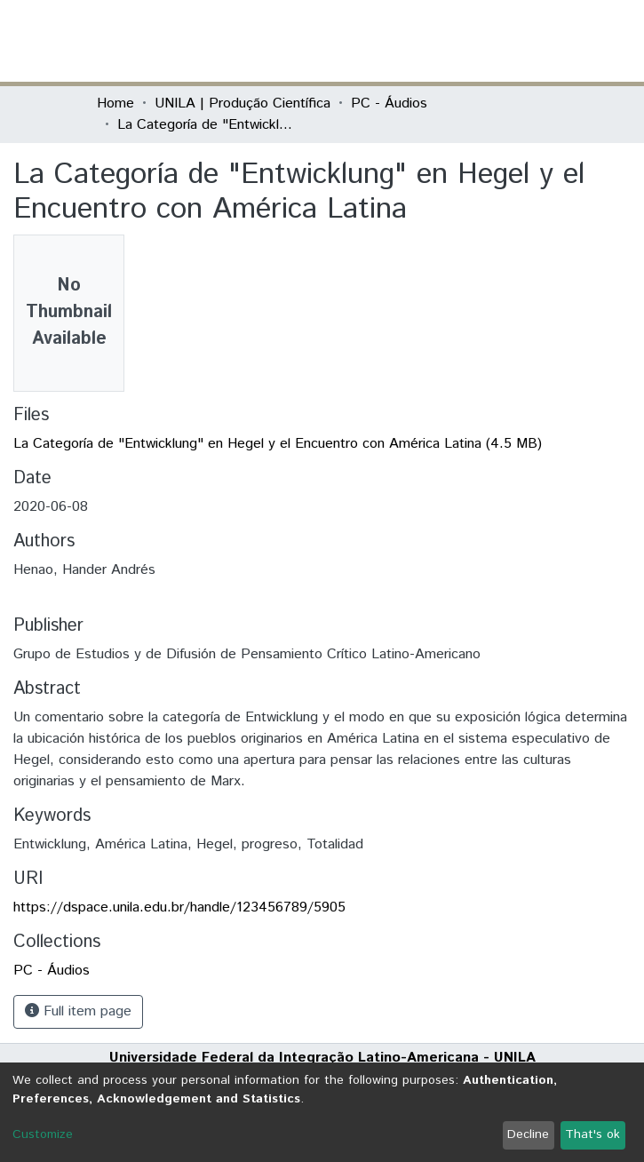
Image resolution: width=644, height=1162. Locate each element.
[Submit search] (419, 41)
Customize (42, 1134)
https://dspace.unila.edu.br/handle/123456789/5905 (179, 907)
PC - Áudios (389, 103)
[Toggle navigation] (537, 41)
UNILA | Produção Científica (242, 103)
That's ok (592, 1134)
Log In (481, 40)
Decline (528, 1134)
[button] (444, 41)
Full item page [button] (78, 1011)
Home (115, 103)
